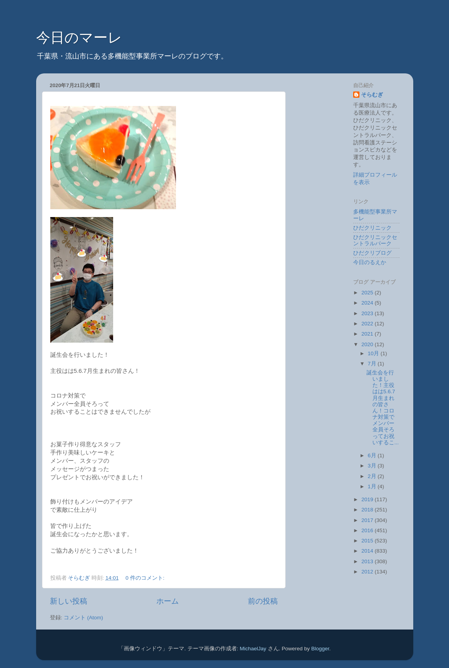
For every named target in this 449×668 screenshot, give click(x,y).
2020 (368, 344)
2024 (368, 303)
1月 (373, 486)
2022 (368, 324)
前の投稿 (263, 601)
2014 (368, 551)
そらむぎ (372, 95)
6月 (373, 455)
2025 (368, 293)
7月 (373, 364)
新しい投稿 (68, 601)
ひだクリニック (372, 228)
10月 (374, 353)
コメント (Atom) (83, 618)
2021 (368, 334)
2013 (368, 561)
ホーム (167, 601)
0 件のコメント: (146, 578)
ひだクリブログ (372, 253)
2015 (368, 541)
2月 (373, 476)
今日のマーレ (79, 37)
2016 (368, 530)
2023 (368, 313)
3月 (373, 466)
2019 (368, 499)
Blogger (320, 649)
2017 (368, 520)
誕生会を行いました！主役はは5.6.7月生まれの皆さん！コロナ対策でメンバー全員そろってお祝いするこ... (383, 407)
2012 (368, 572)
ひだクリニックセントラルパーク (375, 240)
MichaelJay (253, 649)
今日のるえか (369, 262)
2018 (368, 510)
